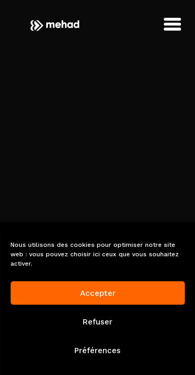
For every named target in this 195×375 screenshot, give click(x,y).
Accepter (97, 293)
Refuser (97, 322)
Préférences (97, 350)
